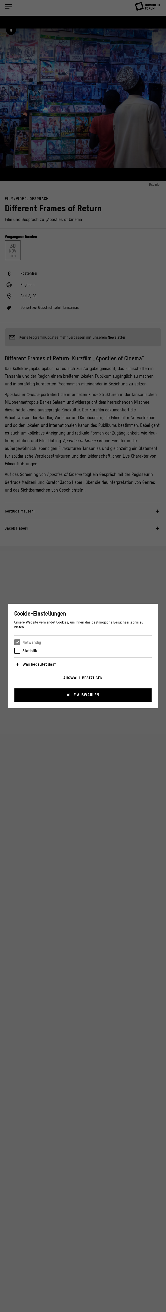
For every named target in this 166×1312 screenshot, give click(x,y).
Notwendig (31, 642)
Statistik (29, 650)
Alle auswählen (83, 695)
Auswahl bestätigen (82, 678)
